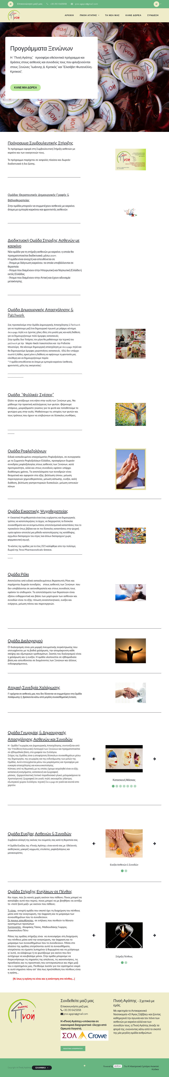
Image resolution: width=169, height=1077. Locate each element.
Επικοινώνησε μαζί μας (30, 3)
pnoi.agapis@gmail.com (86, 3)
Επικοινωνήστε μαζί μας (74, 1006)
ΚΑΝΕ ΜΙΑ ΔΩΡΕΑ (25, 87)
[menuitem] (69, 15)
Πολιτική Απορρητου (73, 1048)
